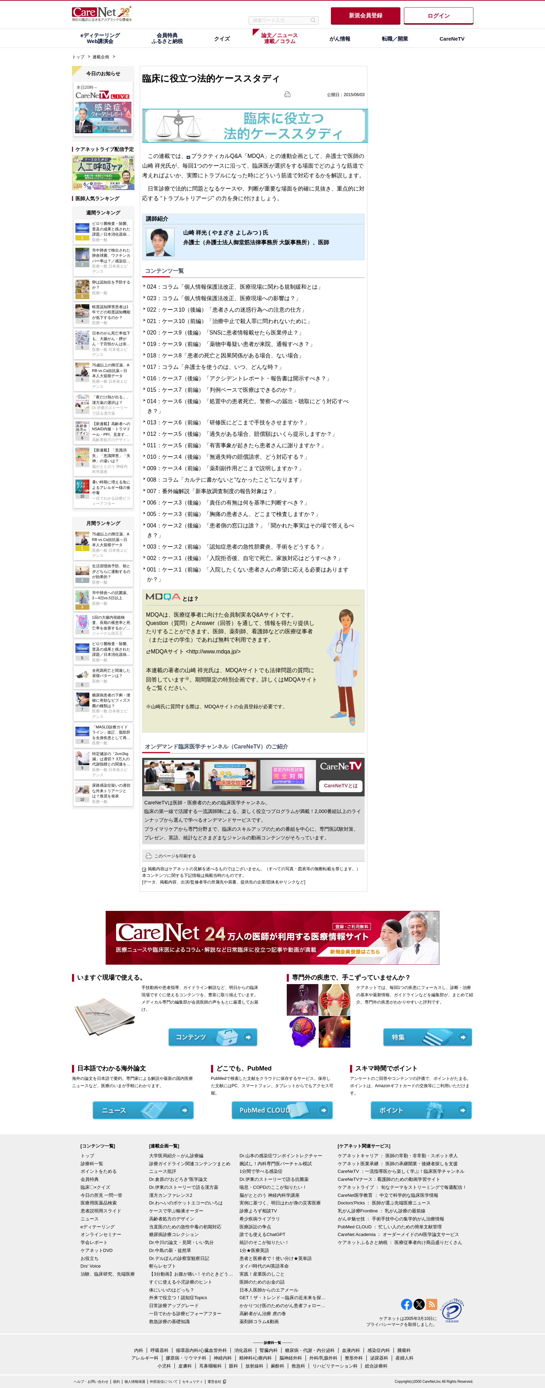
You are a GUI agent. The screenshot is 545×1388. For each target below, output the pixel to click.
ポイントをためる (99, 1171)
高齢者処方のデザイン (171, 1218)
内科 (138, 1350)
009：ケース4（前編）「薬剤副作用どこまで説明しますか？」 (225, 468)
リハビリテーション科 (335, 1366)
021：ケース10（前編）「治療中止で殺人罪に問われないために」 (229, 321)
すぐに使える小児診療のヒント (180, 1282)
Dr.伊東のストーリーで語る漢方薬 (183, 1187)
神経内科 (223, 1358)
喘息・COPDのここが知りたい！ (273, 1187)
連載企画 (100, 56)
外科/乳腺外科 (323, 1358)
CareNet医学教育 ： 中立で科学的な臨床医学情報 (388, 1195)
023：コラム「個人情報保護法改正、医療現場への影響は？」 (224, 298)
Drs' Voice (91, 1266)
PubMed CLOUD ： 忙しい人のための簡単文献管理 (390, 1226)
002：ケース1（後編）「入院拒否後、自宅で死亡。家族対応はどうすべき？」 (245, 558)
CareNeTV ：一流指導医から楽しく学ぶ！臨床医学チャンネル (401, 1171)
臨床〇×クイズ (96, 1187)
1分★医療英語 (254, 1250)
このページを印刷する (175, 856)
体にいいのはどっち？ (171, 1290)
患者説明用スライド (101, 1210)
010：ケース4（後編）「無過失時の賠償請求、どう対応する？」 (228, 457)
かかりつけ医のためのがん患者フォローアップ (282, 1305)
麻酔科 (277, 1366)
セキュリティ (192, 1381)
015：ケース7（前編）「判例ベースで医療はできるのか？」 (223, 390)
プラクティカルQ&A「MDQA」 (230, 156)
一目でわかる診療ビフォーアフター (185, 1313)
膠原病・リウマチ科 (186, 1358)
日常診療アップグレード (174, 1305)
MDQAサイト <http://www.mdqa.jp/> (196, 651)
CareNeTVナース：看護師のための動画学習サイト (389, 1179)
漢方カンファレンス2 (170, 1195)
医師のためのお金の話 (262, 1282)
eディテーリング (98, 1226)
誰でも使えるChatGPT (262, 1234)
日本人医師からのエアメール (268, 1290)
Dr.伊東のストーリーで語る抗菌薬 (274, 1179)
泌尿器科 (379, 1358)
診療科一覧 (92, 1163)
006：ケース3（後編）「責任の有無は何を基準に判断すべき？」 (228, 503)
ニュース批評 (162, 1171)
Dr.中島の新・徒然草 (170, 1250)
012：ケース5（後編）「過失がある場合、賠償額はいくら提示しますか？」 (242, 434)
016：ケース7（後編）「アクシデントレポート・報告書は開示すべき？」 (239, 378)
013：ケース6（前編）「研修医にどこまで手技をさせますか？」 (228, 422)
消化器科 (243, 1350)
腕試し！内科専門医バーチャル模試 (275, 1163)
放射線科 (254, 1366)
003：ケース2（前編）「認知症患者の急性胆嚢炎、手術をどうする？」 (236, 547)
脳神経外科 (290, 1358)
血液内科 (351, 1350)
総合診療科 (376, 1366)
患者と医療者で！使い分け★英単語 (275, 1258)
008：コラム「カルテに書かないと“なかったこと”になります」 (225, 480)
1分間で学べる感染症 (261, 1171)
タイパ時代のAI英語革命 (264, 1266)
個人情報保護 (134, 1381)
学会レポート (94, 1242)
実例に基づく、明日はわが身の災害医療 (280, 1202)
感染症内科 (378, 1350)
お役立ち (90, 1258)
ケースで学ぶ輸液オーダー (176, 1210)
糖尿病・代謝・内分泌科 (310, 1350)
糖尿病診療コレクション (174, 1234)
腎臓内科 (269, 1350)
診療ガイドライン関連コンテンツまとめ (189, 1163)
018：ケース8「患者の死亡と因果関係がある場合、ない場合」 (225, 355)
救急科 (298, 1366)
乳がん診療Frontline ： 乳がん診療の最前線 (382, 1210)
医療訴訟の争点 (255, 1226)
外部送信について (164, 1381)
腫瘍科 (404, 1350)
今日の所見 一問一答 (102, 1195)
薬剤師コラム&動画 (259, 1321)
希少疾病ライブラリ (259, 1218)
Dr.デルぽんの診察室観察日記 (179, 1258)
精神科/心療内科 (255, 1358)
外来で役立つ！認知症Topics (178, 1297)
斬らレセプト (162, 1266)
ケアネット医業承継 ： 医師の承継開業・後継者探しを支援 (398, 1163)
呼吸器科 (160, 1350)
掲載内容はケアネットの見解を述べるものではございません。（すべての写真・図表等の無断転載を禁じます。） (254, 868)
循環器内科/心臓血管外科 (201, 1350)
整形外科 (354, 1358)
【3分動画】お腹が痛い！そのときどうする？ (192, 1274)
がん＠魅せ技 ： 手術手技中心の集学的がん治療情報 (391, 1218)
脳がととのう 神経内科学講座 (269, 1195)
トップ (78, 56)
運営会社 (214, 1381)
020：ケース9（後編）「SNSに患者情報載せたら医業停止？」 (225, 333)
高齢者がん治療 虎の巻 (262, 1313)
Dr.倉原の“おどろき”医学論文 (178, 1179)
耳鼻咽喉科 (210, 1366)
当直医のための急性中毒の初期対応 (185, 1226)
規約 (116, 1381)
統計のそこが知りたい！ (264, 1242)
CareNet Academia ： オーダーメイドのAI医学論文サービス (398, 1234)
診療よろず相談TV (258, 1210)
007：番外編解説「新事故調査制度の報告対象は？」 (213, 491)
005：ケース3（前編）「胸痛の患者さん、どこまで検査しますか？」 (234, 514)
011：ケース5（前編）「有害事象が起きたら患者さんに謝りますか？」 (236, 445)
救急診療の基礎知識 (169, 1321)
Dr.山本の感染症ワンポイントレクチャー (280, 1155)
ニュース (90, 1218)
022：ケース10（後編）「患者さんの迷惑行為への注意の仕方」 (227, 310)
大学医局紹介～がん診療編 (176, 1155)
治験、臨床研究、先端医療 (108, 1274)
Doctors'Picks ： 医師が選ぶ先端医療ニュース (384, 1202)
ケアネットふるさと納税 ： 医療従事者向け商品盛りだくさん (400, 1242)
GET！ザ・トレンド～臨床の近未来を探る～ (282, 1297)
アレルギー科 (144, 1358)
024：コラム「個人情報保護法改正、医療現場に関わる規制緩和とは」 (235, 287)
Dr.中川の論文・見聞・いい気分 (181, 1242)
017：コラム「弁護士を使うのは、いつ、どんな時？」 (215, 367)
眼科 (233, 1366)
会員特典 (90, 1179)
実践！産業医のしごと (262, 1274)
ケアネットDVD (97, 1250)
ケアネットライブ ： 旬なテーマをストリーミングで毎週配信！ (402, 1187)
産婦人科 (405, 1358)
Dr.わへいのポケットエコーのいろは (186, 1202)
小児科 (164, 1366)
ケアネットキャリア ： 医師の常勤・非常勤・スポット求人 (398, 1155)
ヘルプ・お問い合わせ (91, 1381)
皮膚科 (185, 1366)
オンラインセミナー (101, 1234)
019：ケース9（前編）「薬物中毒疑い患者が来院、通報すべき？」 (231, 344)
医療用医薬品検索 (99, 1202)
